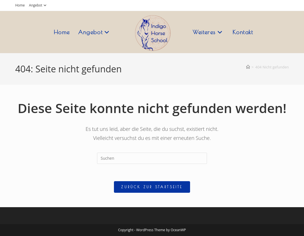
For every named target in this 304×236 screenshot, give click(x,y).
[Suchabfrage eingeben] (152, 158)
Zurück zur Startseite (151, 187)
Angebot (38, 5)
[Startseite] (248, 67)
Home (20, 5)
